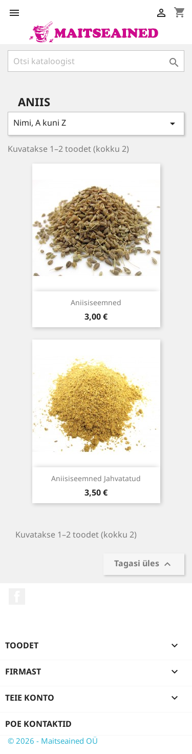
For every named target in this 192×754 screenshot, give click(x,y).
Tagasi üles (144, 564)
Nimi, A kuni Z (96, 123)
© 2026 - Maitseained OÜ (53, 741)
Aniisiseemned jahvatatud (96, 478)
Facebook (17, 596)
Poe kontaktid (38, 723)
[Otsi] (96, 61)
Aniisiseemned (96, 302)
